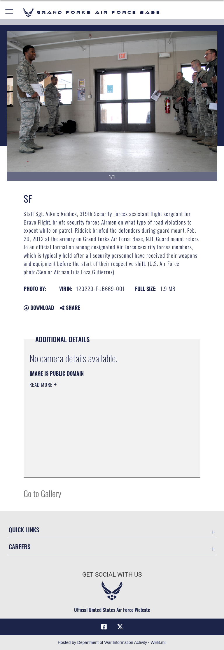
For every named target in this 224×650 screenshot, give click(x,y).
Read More (41, 384)
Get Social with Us (112, 574)
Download (39, 307)
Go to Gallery (42, 493)
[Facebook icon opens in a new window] (103, 626)
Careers (19, 546)
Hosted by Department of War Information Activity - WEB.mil (112, 642)
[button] (9, 12)
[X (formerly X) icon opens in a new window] (120, 626)
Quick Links (24, 529)
